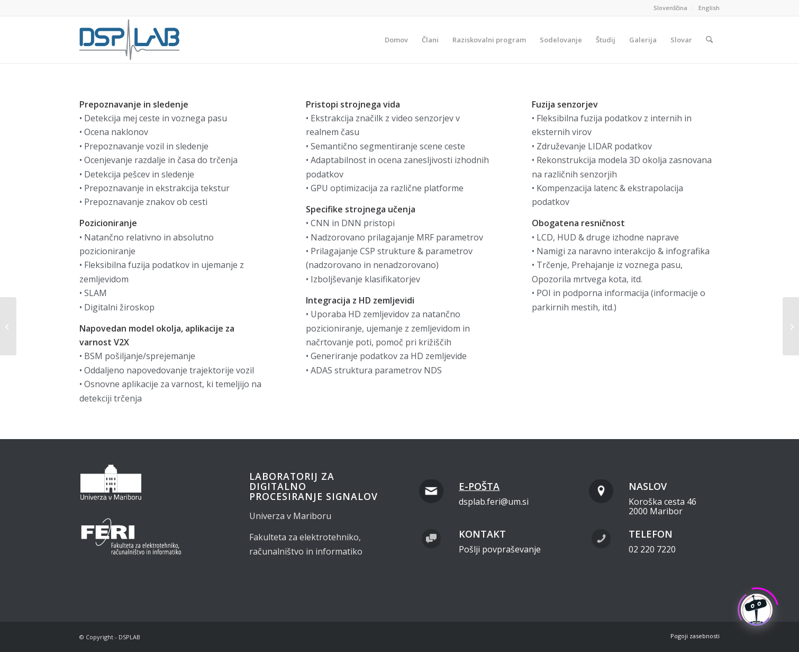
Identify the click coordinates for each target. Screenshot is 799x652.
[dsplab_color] (130, 39)
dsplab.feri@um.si (494, 501)
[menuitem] (670, 8)
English (709, 8)
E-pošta (479, 486)
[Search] (709, 39)
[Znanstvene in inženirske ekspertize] (8, 326)
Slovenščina (670, 8)
